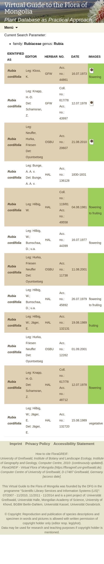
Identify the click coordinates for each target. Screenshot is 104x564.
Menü (8, 27)
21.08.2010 (79, 142)
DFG (90, 486)
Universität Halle (29, 500)
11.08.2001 (79, 269)
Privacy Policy (37, 444)
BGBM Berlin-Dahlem (28, 504)
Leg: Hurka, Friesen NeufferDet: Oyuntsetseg (34, 269)
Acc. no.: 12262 (63, 349)
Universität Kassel (56, 504)
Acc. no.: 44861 (63, 73)
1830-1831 (79, 174)
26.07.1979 (79, 299)
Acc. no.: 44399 (63, 240)
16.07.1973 (79, 73)
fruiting (93, 325)
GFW (48, 73)
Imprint (16, 444)
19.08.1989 (79, 322)
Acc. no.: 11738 (63, 269)
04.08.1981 (79, 207)
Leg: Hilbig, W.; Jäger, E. (33, 322)
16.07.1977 (79, 239)
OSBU (49, 142)
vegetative (96, 423)
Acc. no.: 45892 (63, 299)
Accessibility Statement (73, 444)
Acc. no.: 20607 (63, 142)
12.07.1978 (79, 103)
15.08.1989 (79, 420)
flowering (95, 243)
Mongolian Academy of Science (62, 500)
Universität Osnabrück (85, 504)
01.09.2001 (79, 349)
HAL (48, 174)
